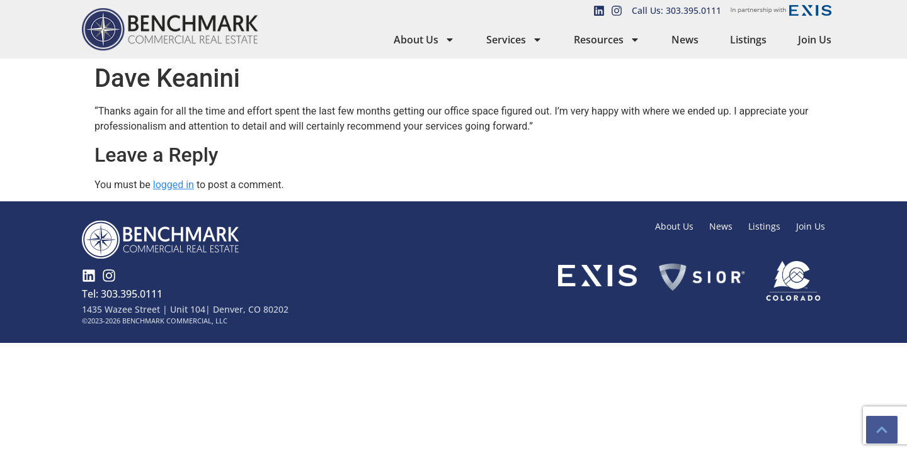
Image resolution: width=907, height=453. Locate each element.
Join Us (814, 40)
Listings (748, 40)
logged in (173, 185)
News (685, 40)
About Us (424, 39)
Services (514, 39)
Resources (607, 39)
